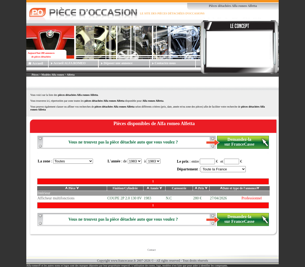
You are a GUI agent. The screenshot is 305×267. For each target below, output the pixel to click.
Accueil (37, 63)
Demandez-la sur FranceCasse (239, 141)
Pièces (35, 74)
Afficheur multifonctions (55, 198)
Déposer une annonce (118, 63)
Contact (151, 249)
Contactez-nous (165, 63)
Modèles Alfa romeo (52, 74)
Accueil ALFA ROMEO (69, 63)
